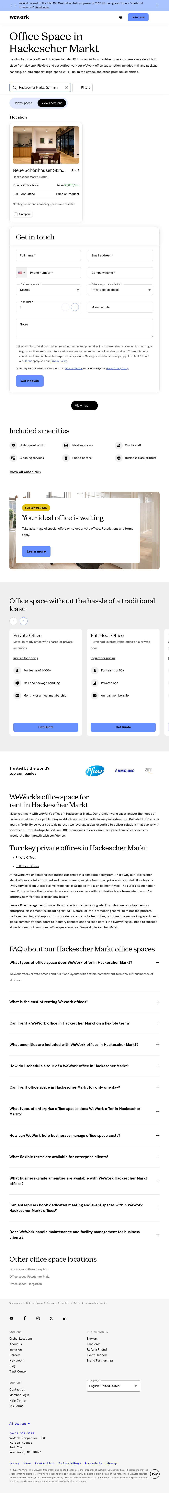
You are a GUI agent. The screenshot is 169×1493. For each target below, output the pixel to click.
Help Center (18, 1400)
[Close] (157, 5)
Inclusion (15, 1349)
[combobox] (21, 272)
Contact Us (17, 1389)
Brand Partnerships (100, 1360)
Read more (42, 7)
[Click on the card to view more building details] (46, 172)
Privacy (14, 1463)
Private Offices (26, 857)
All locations (19, 1423)
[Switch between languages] (121, 17)
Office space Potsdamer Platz (29, 1276)
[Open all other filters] (82, 87)
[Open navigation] (156, 17)
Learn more (36, 551)
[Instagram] (38, 1318)
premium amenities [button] (124, 71)
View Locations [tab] (51, 103)
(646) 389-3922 (21, 1433)
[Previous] (11, 5)
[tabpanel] (84, 168)
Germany (52, 1303)
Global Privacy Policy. (117, 368)
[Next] (15, 5)
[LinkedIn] (65, 1318)
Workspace (15, 1303)
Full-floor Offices (27, 866)
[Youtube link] (11, 1318)
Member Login (19, 1395)
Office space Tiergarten (25, 1284)
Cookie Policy (44, 1463)
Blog (12, 1366)
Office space (34, 1303)
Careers (14, 1355)
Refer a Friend (97, 1349)
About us (15, 1344)
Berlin (65, 1303)
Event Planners (97, 1355)
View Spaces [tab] (23, 103)
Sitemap (111, 1463)
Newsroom (16, 1360)
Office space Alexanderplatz (28, 1269)
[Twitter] (51, 1318)
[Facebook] (25, 1318)
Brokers (92, 1338)
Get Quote (45, 727)
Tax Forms (16, 1406)
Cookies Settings (69, 1463)
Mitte (76, 1303)
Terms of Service (74, 368)
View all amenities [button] (25, 472)
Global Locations (20, 1338)
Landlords (93, 1344)
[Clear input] (66, 87)
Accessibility (93, 1463)
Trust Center (18, 1371)
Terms (28, 361)
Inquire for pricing (25, 658)
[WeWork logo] (19, 17)
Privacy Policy (59, 361)
